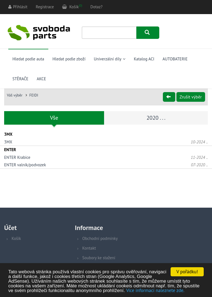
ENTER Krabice (17, 157)
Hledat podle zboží (69, 58)
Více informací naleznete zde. (155, 291)
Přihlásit (17, 6)
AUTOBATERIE (175, 58)
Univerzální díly (110, 58)
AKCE (41, 78)
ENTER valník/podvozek (25, 164)
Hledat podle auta (28, 58)
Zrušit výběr (191, 97)
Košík (16, 238)
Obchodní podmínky (100, 238)
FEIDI (33, 95)
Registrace (45, 6)
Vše (54, 117)
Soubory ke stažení (98, 257)
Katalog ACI (144, 58)
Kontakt (89, 248)
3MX (8, 142)
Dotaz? (97, 6)
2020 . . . (156, 117)
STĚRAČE (20, 78)
